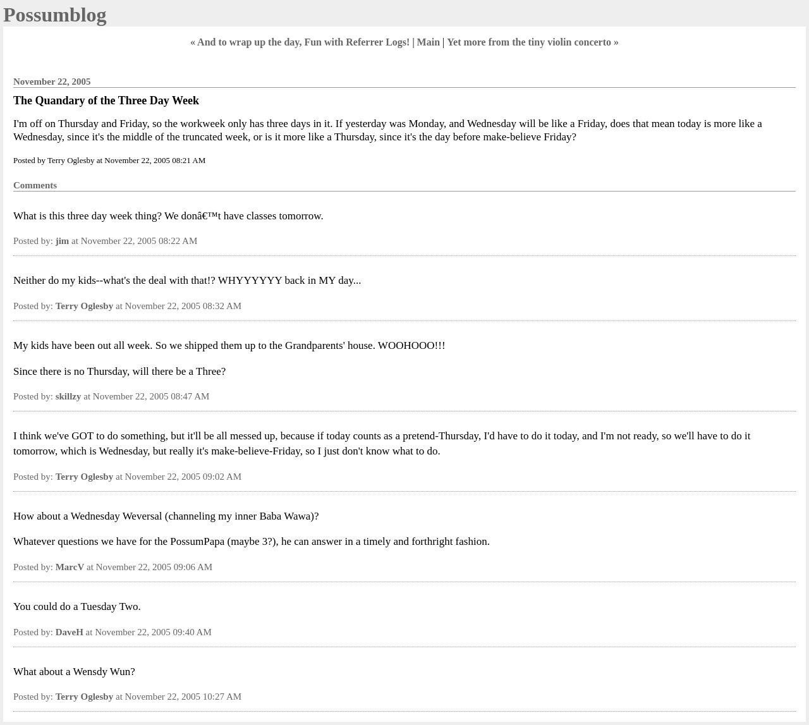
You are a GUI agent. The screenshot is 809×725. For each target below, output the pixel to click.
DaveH (69, 632)
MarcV (70, 567)
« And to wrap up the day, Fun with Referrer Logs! (300, 42)
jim (63, 241)
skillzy (69, 396)
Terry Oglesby (85, 306)
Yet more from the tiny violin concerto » (533, 42)
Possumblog (55, 14)
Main (428, 42)
